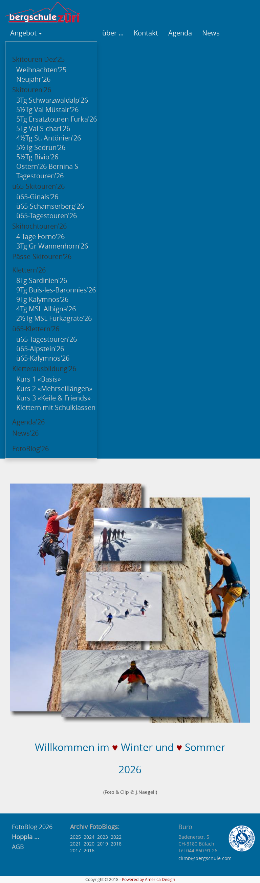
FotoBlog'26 (30, 448)
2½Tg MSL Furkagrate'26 (54, 318)
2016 (89, 850)
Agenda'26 (28, 421)
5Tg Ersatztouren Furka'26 (56, 119)
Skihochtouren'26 (39, 226)
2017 (75, 850)
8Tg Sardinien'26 (41, 280)
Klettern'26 (29, 270)
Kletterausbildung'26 (44, 368)
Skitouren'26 (31, 89)
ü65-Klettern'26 (35, 328)
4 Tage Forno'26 (40, 236)
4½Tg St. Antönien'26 (48, 137)
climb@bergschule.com (205, 858)
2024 (89, 837)
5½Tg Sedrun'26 (40, 147)
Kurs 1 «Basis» (38, 379)
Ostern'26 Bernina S (47, 166)
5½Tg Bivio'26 (37, 156)
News (211, 32)
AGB (18, 846)
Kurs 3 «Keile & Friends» (53, 397)
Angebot (26, 32)
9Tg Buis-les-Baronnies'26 (56, 289)
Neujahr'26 (33, 79)
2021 (75, 843)
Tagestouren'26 (40, 175)
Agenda (180, 32)
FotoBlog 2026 (31, 827)
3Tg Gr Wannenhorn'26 (52, 246)
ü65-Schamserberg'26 (50, 206)
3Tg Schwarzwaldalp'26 (52, 100)
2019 (102, 843)
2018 (116, 843)
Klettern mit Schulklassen (55, 407)
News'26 (25, 433)
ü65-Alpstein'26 (40, 348)
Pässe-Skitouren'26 (41, 256)
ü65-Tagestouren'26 (46, 215)
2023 (102, 837)
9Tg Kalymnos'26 (42, 299)
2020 (89, 843)
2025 (75, 837)
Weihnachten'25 (41, 69)
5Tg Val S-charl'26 (43, 128)
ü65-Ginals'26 (37, 196)
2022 (116, 837)
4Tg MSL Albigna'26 (46, 308)
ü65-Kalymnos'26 (42, 358)
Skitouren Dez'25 (38, 59)
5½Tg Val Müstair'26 (47, 109)
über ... (113, 32)
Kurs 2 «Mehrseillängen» (54, 388)
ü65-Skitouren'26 (38, 186)
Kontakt (146, 32)
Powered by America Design (148, 879)
